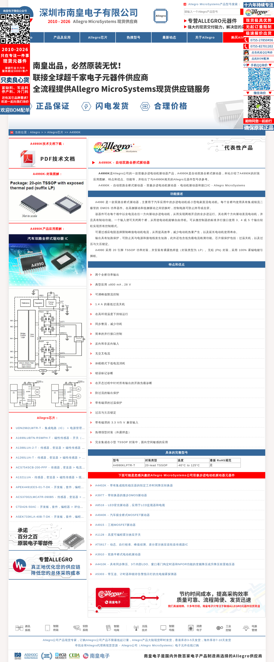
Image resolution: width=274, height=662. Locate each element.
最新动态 (169, 37)
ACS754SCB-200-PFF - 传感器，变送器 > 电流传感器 (53, 467)
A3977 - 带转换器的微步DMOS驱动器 (121, 495)
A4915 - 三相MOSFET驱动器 (115, 524)
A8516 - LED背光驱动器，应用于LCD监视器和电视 (130, 505)
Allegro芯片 (97, 37)
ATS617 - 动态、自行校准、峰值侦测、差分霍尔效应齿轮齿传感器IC (141, 544)
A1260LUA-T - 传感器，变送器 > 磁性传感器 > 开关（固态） (58, 457)
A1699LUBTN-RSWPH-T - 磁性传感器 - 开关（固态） (53, 437)
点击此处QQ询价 (262, 52)
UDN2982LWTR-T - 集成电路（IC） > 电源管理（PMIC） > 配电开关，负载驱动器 (73, 428)
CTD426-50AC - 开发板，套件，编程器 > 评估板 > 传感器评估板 (60, 506)
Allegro (35, 132)
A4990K (75, 132)
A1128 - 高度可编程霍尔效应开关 (118, 534)
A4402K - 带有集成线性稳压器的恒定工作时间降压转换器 (134, 485)
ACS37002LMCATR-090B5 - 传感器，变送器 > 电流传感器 (57, 497)
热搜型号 (133, 37)
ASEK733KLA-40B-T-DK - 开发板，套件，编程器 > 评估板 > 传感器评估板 (67, 516)
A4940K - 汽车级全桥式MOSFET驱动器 (122, 515)
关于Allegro (205, 37)
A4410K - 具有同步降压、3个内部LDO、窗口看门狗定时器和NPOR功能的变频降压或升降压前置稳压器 (165, 564)
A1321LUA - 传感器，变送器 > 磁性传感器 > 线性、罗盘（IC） (59, 477)
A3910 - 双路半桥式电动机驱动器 (118, 554)
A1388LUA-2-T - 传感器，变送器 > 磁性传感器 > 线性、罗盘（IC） (62, 447)
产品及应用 (62, 37)
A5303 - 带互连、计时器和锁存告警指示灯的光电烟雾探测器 (136, 574)
